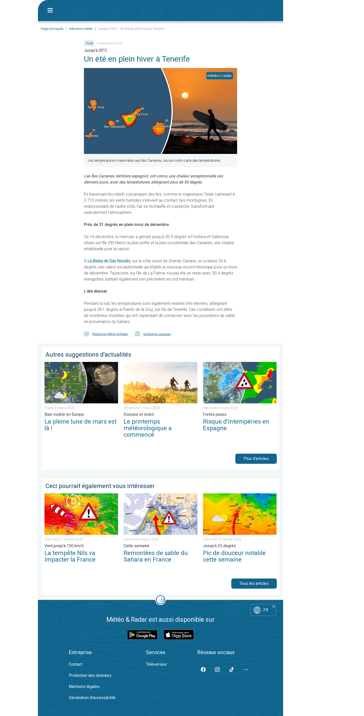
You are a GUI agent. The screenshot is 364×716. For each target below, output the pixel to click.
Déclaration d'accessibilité (92, 697)
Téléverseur (156, 664)
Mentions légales (84, 686)
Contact (75, 664)
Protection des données (90, 675)
